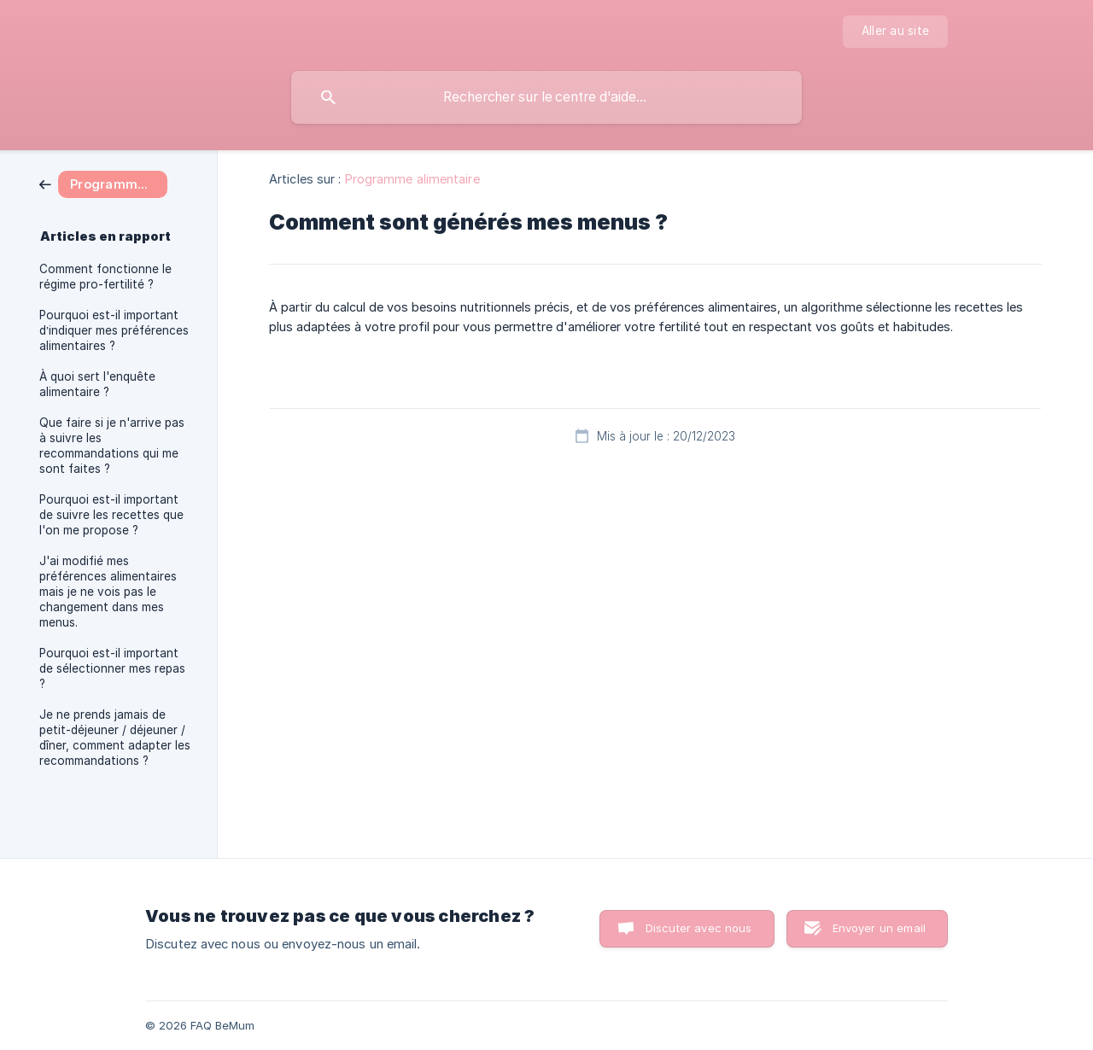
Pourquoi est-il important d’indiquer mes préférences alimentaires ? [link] (114, 330)
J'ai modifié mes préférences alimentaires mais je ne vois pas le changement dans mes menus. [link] (108, 591)
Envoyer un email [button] (879, 928)
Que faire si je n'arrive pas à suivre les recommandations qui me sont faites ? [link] (111, 445)
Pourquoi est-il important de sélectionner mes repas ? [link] (112, 668)
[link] (103, 183)
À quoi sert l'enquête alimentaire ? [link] (97, 384)
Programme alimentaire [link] (412, 179)
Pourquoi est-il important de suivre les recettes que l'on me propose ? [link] (111, 515)
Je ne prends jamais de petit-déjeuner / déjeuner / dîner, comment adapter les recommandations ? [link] (114, 737)
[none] (895, 31)
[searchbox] (546, 97)
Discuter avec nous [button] (699, 928)
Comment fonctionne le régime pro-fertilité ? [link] (105, 276)
